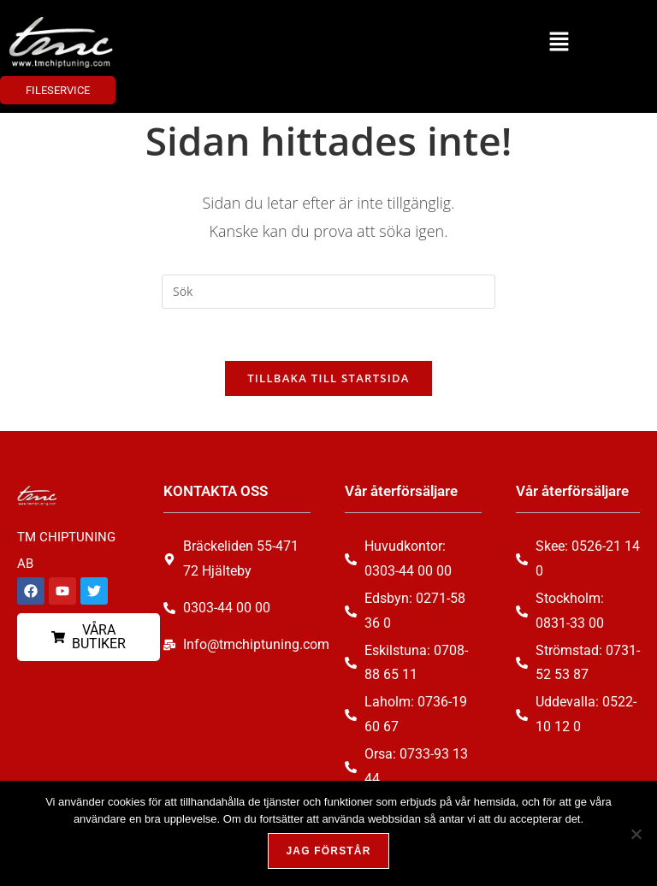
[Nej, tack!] (635, 833)
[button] (559, 42)
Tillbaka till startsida (328, 378)
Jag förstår (328, 851)
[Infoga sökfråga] (328, 292)
